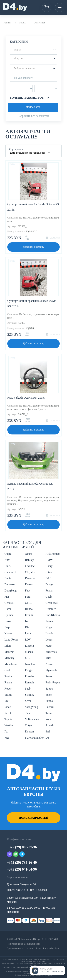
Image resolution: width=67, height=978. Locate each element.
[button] (33, 49)
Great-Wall (52, 602)
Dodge (49, 584)
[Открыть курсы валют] (47, 970)
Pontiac (8, 676)
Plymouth (51, 670)
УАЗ (6, 737)
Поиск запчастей (33, 817)
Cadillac (29, 566)
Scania (8, 694)
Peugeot (29, 670)
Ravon (8, 682)
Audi (7, 559)
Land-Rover (11, 639)
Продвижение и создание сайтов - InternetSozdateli (33, 948)
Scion (49, 694)
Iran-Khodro (53, 615)
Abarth (49, 725)
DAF (48, 578)
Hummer (51, 608)
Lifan (7, 645)
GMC (28, 602)
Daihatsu (9, 584)
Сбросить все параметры (34, 115)
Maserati (9, 651)
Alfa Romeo (53, 553)
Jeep (6, 627)
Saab (28, 688)
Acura (28, 553)
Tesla (49, 713)
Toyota (8, 719)
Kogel (49, 627)
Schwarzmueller (34, 737)
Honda (29, 608)
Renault (29, 682)
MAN (49, 645)
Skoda (22, 22)
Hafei (7, 608)
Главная (7, 22)
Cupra (7, 553)
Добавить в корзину (33, 247)
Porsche (29, 676)
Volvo (49, 719)
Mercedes (51, 651)
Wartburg (9, 725)
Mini (48, 657)
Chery (49, 566)
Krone (8, 633)
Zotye (28, 725)
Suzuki (8, 713)
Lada (28, 633)
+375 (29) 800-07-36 (22, 847)
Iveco (28, 621)
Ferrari (49, 590)
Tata (27, 713)
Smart (7, 706)
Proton (49, 676)
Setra (28, 700)
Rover (7, 688)
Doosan (29, 731)
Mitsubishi (10, 664)
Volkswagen (32, 719)
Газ (6, 731)
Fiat (6, 596)
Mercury (9, 657)
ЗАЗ (48, 731)
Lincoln (29, 645)
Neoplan (30, 664)
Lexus (49, 639)
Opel (7, 670)
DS (47, 737)
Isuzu (7, 621)
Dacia (7, 578)
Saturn (49, 688)
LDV (28, 639)
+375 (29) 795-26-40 (22, 862)
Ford (27, 596)
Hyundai (9, 615)
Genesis (9, 602)
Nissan (49, 664)
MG (27, 657)
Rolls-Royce (53, 682)
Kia (27, 627)
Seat (6, 700)
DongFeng (10, 590)
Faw (27, 590)
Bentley (29, 559)
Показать (33, 107)
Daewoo (29, 578)
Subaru (50, 706)
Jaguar (49, 621)
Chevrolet (10, 572)
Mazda (29, 651)
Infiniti (29, 615)
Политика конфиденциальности (23, 943)
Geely (49, 596)
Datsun (29, 584)
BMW (49, 559)
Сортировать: (16, 149)
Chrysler (30, 572)
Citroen (50, 572)
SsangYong (31, 706)
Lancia (49, 633)
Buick (7, 566)
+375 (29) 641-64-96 (22, 869)
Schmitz (29, 694)
